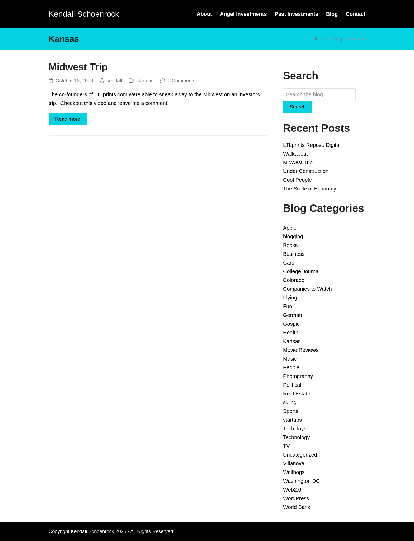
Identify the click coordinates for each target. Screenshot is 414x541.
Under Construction (305, 171)
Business (293, 254)
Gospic (291, 324)
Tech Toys (295, 429)
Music (290, 359)
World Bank (296, 507)
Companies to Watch (307, 289)
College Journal (301, 272)
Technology (296, 437)
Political (292, 385)
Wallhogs (294, 472)
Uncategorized (300, 455)
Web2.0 (292, 490)
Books (290, 245)
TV (286, 446)
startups (145, 80)
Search (298, 107)
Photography (298, 376)
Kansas (292, 341)
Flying (290, 298)
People (291, 368)
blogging (293, 237)
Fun (287, 307)
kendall (114, 80)
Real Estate (296, 394)
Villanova (293, 464)
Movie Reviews (300, 350)
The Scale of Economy (309, 189)
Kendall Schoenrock (84, 14)
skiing (290, 403)
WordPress (296, 499)
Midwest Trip (78, 67)
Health (290, 333)
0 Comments (181, 80)
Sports (290, 411)
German (292, 315)
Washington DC (301, 481)
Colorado (293, 280)
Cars (288, 263)
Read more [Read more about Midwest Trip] (68, 119)
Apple (290, 228)
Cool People (297, 180)
